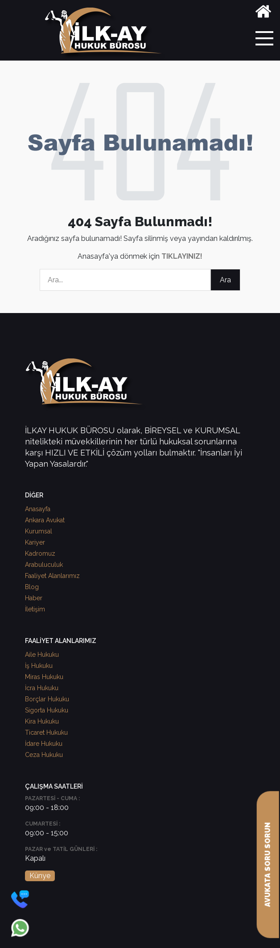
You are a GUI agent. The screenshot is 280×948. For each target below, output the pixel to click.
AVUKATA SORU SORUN (268, 864)
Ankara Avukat (45, 520)
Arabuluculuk (44, 564)
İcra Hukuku (41, 688)
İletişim (35, 609)
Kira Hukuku (42, 721)
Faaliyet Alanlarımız (52, 575)
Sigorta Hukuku (46, 710)
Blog (32, 586)
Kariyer (35, 542)
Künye (39, 875)
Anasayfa (37, 509)
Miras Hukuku (44, 676)
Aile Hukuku (42, 654)
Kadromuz (40, 553)
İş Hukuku (39, 665)
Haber (33, 598)
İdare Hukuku (43, 743)
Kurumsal (38, 531)
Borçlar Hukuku (47, 699)
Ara (225, 280)
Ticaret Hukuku (46, 732)
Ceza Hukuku (44, 754)
